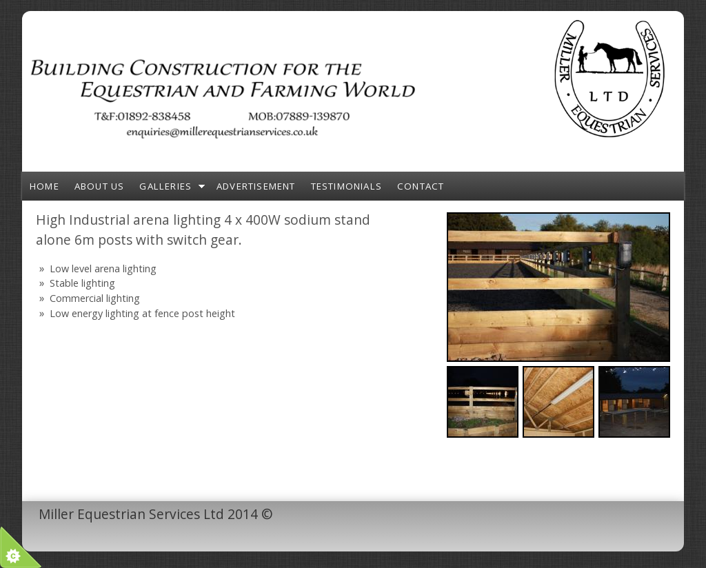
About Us (99, 186)
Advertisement (256, 186)
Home (44, 186)
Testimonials (346, 186)
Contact (420, 186)
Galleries (165, 186)
